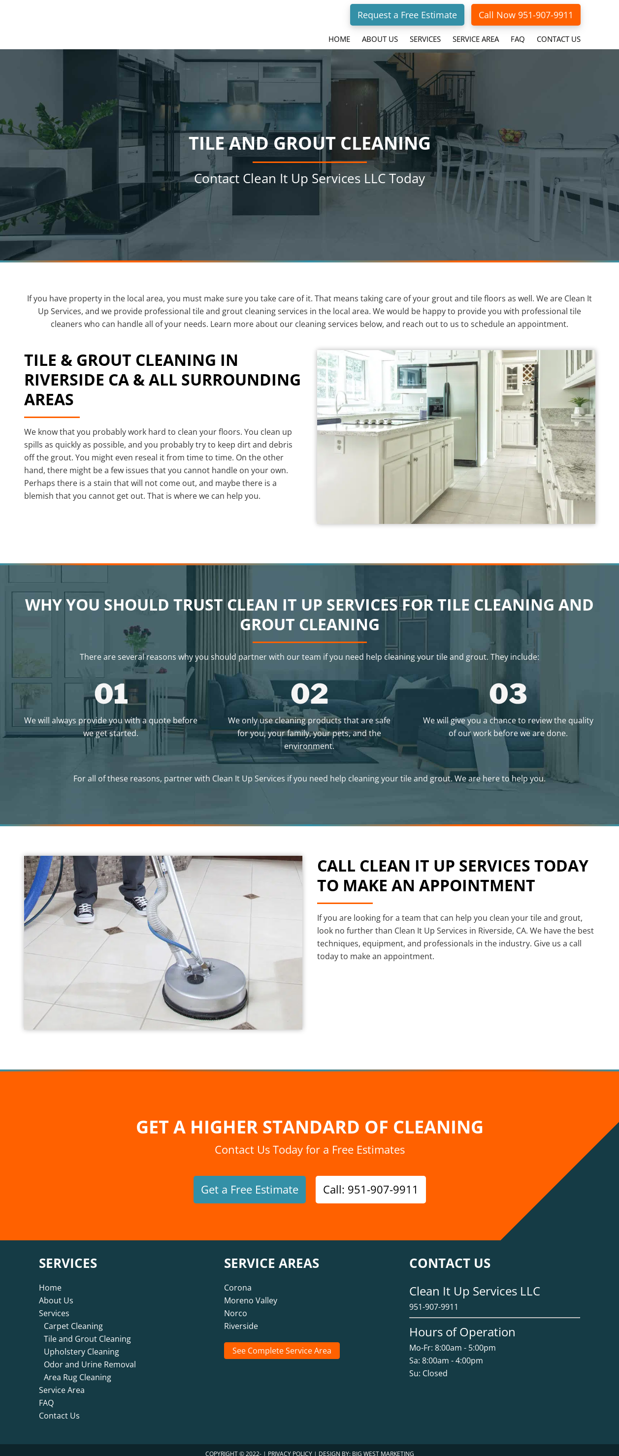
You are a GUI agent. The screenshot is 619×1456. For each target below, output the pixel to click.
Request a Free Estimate (407, 15)
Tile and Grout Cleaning (87, 1331)
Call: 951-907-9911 (371, 1189)
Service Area (62, 1382)
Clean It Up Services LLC (100, 21)
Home (50, 1279)
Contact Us (59, 1407)
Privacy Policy (290, 1446)
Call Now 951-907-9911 (526, 15)
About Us (56, 1292)
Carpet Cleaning (73, 1318)
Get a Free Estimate (249, 1189)
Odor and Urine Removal (90, 1356)
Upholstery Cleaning (81, 1343)
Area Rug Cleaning (77, 1369)
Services (54, 1305)
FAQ (46, 1395)
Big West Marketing (383, 1446)
